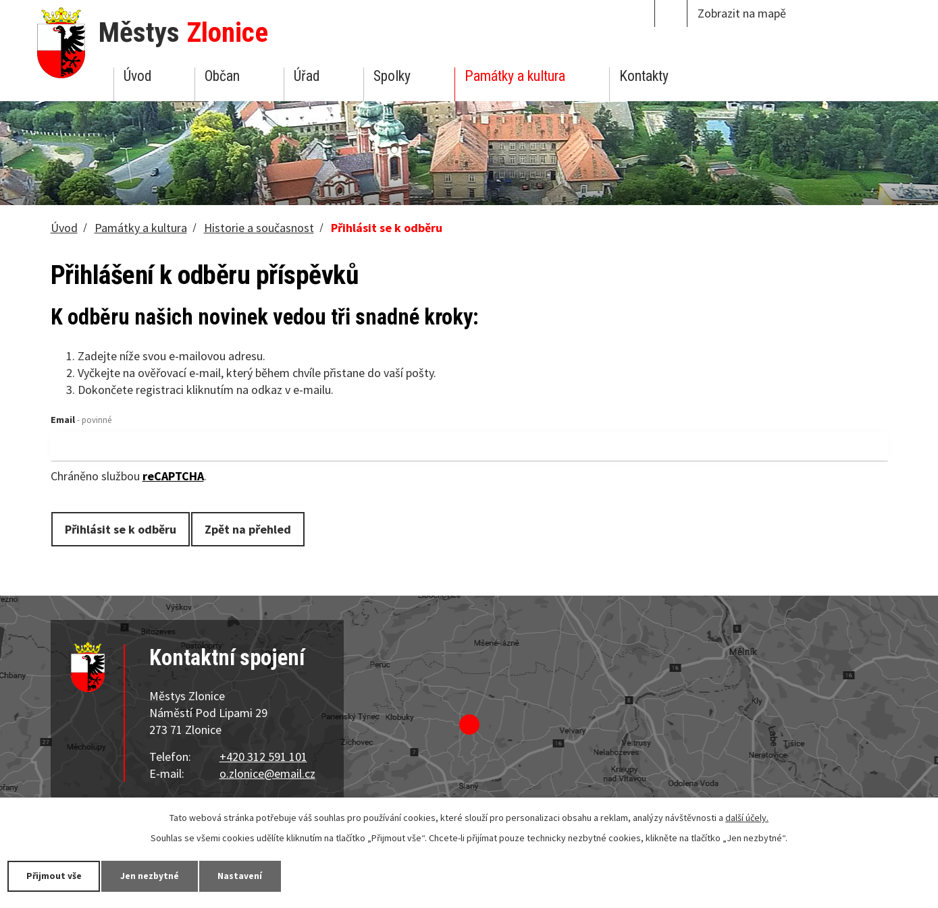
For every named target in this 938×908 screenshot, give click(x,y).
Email (81, 420)
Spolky (392, 75)
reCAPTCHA (173, 476)
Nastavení (249, 876)
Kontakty (644, 75)
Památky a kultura (515, 75)
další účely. (746, 817)
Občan (222, 75)
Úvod (137, 75)
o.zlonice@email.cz (267, 773)
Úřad (306, 75)
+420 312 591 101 (263, 756)
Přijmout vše (56, 876)
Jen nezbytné (155, 876)
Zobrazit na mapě (742, 13)
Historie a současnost (259, 227)
